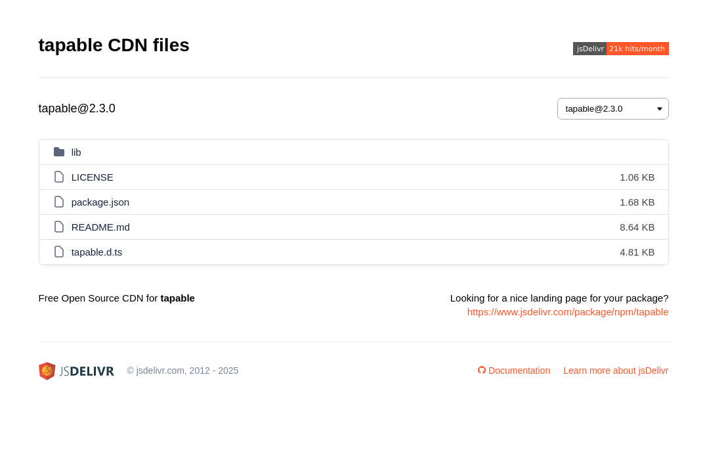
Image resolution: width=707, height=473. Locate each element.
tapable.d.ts (97, 252)
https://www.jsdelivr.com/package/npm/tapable (568, 311)
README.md (101, 227)
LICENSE (93, 177)
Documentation (514, 370)
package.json (100, 202)
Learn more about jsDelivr (615, 370)
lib (76, 152)
